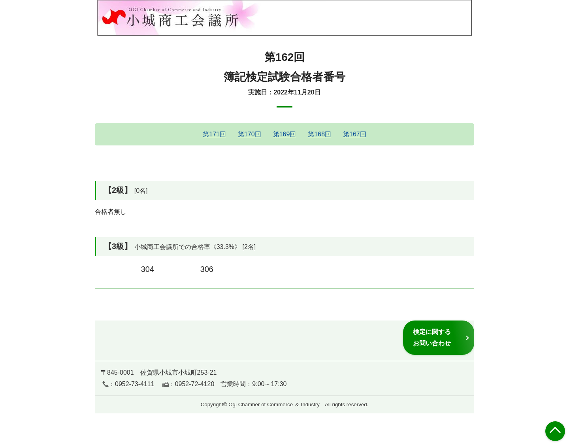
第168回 (319, 134)
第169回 (284, 134)
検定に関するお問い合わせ (432, 337)
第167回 (354, 134)
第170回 (249, 134)
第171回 (214, 134)
